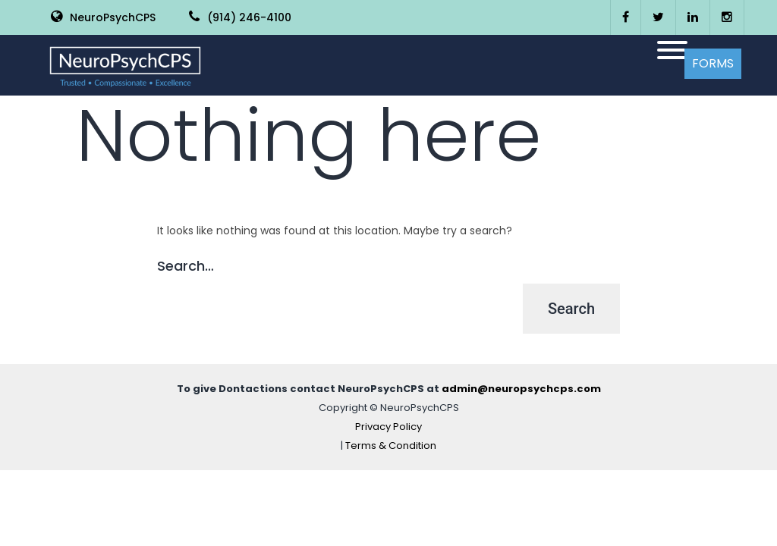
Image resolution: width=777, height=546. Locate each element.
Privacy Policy (388, 426)
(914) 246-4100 (240, 17)
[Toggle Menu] (672, 50)
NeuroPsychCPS (103, 17)
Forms (713, 63)
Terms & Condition (390, 445)
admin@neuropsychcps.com (521, 388)
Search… (185, 265)
